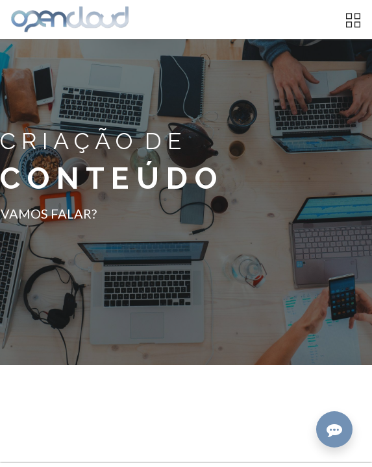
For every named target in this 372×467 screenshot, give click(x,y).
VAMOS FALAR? (49, 213)
